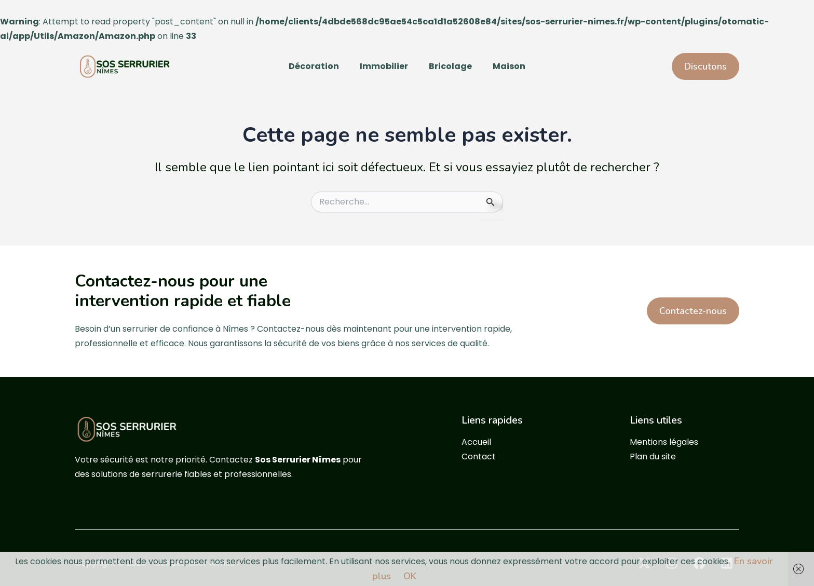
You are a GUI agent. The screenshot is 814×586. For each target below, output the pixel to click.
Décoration (314, 66)
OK (409, 576)
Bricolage (450, 66)
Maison (509, 66)
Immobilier (384, 66)
